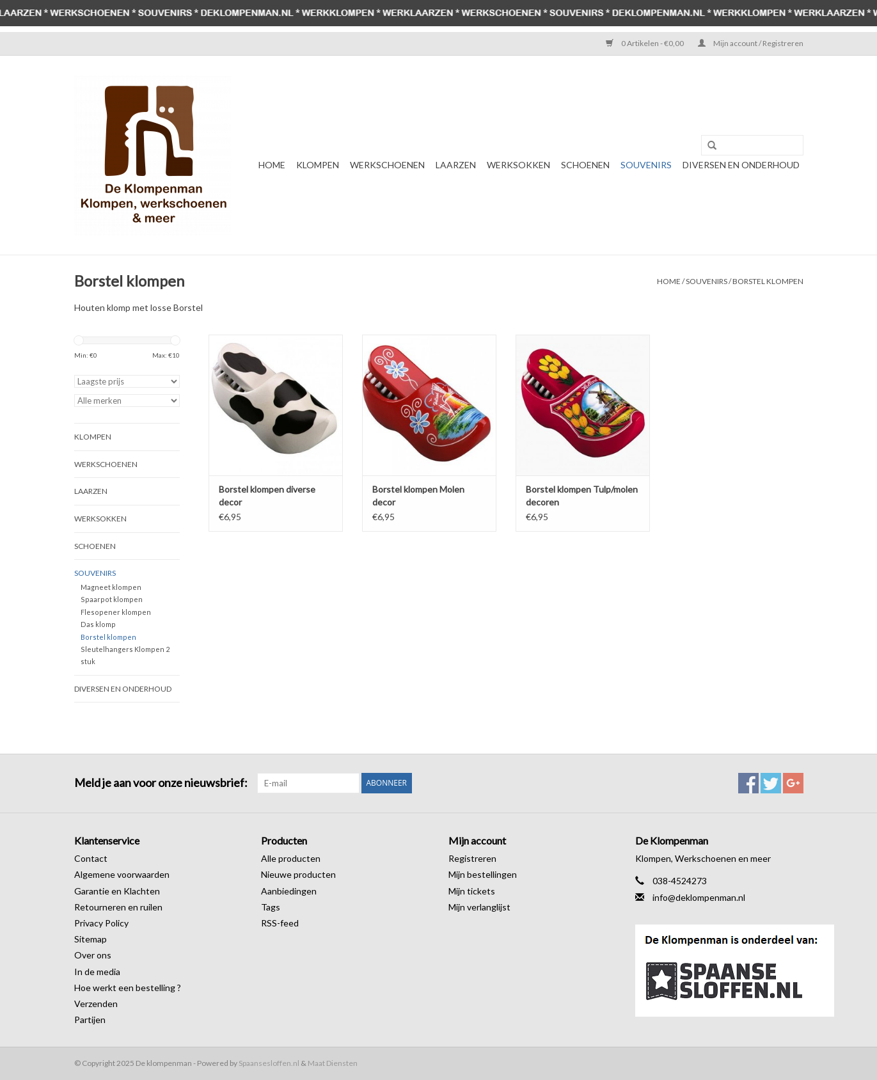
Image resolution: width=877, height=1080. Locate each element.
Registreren (472, 858)
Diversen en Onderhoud (741, 164)
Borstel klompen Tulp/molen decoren (582, 495)
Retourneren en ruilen (118, 906)
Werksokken (518, 164)
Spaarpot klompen (112, 599)
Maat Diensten (333, 1063)
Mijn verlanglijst (479, 906)
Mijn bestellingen (482, 874)
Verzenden (96, 1003)
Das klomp (98, 624)
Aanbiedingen (289, 890)
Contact (90, 858)
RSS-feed (280, 922)
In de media (97, 971)
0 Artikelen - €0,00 (645, 43)
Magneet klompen (111, 587)
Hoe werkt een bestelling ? (127, 987)
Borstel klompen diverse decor (267, 495)
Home (271, 164)
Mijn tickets (471, 890)
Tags (270, 906)
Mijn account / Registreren (750, 43)
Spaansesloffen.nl (269, 1063)
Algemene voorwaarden (122, 874)
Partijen (90, 1019)
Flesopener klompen (116, 612)
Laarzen (456, 164)
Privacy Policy (101, 922)
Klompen (317, 164)
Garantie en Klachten (117, 890)
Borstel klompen (767, 281)
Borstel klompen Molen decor (418, 495)
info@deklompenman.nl (698, 897)
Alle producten (290, 858)
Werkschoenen (387, 164)
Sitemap (90, 938)
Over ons (92, 954)
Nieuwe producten (298, 874)
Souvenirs (646, 164)
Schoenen (585, 164)
